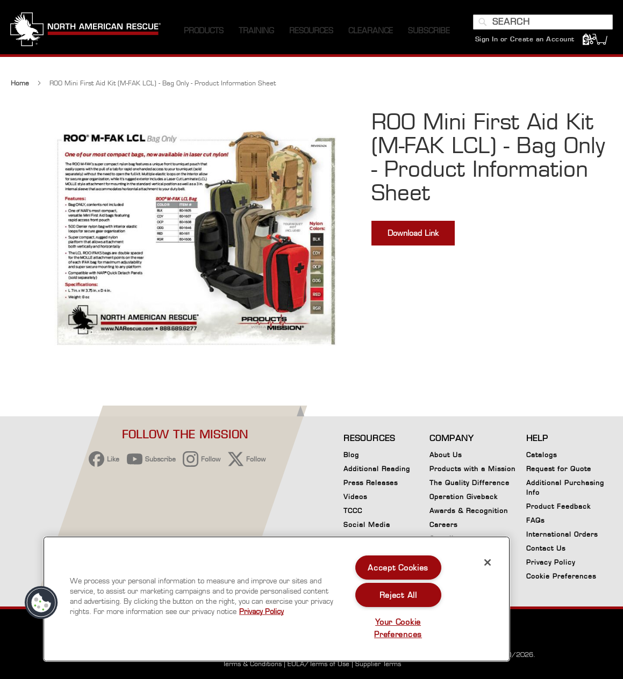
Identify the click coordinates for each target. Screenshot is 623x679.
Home (20, 84)
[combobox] (542, 23)
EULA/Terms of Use (318, 664)
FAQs (535, 520)
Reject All (398, 594)
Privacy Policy (550, 562)
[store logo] (86, 31)
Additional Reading (376, 469)
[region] (276, 599)
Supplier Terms (378, 664)
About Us (445, 455)
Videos (355, 497)
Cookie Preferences (561, 578)
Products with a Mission (472, 469)
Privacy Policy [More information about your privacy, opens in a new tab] (261, 611)
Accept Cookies (398, 567)
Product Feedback (558, 506)
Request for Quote (558, 469)
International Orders (562, 534)
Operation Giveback (463, 497)
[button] (41, 603)
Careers (443, 525)
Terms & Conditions (252, 664)
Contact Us (545, 548)
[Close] (487, 562)
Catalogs (541, 455)
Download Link (413, 234)
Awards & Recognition (468, 511)
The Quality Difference (469, 483)
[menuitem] (203, 32)
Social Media (366, 525)
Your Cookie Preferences (398, 628)
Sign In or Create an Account (524, 40)
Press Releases (370, 483)
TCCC (352, 511)
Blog (351, 455)
